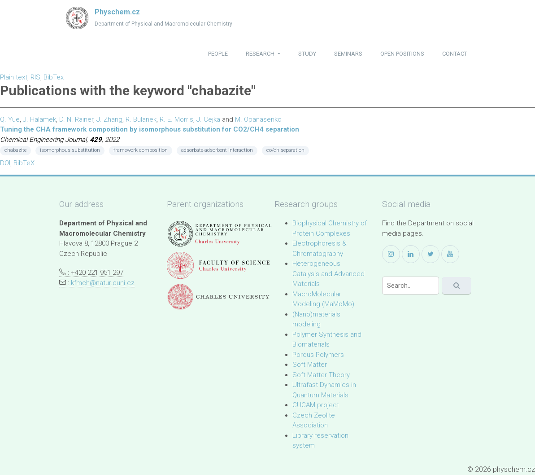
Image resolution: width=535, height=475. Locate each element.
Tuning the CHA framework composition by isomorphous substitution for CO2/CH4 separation (149, 129)
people (218, 53)
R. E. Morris (176, 119)
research (261, 53)
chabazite (15, 150)
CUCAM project (315, 405)
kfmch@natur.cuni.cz (103, 283)
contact (454, 53)
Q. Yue (10, 119)
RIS (35, 77)
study (307, 53)
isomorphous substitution (70, 150)
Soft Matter (309, 365)
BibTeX (24, 163)
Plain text (13, 77)
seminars (348, 53)
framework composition (140, 150)
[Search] (410, 286)
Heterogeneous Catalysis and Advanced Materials (328, 273)
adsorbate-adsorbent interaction (217, 150)
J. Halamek (39, 119)
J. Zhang (109, 119)
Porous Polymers (318, 355)
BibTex (53, 77)
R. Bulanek (141, 119)
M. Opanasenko (258, 119)
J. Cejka (208, 119)
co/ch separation (285, 150)
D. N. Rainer (76, 119)
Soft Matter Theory (321, 375)
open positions (402, 53)
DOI (5, 163)
